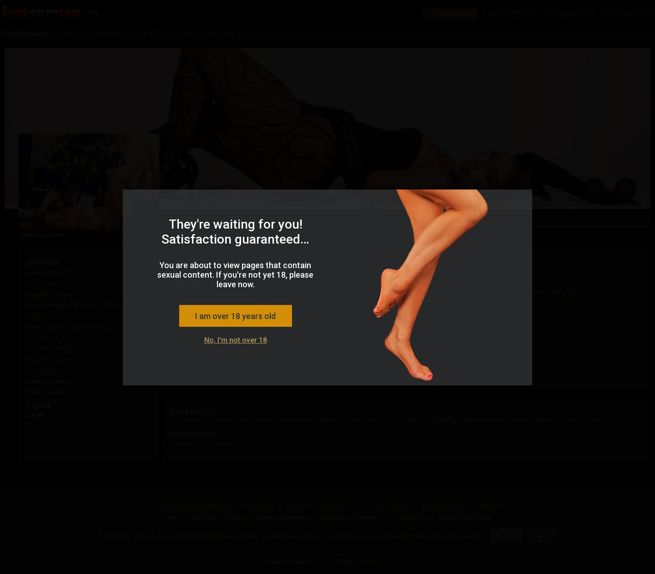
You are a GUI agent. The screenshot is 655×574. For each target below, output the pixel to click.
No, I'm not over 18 (235, 340)
